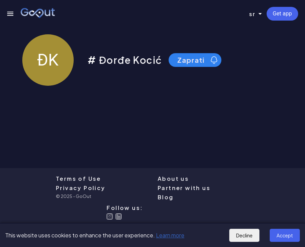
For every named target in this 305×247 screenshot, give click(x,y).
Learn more (170, 235)
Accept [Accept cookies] (285, 235)
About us (173, 178)
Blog (166, 197)
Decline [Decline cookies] (244, 235)
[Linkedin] (118, 216)
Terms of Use (78, 178)
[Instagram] (110, 216)
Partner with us (184, 187)
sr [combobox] (252, 13)
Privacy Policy (81, 187)
